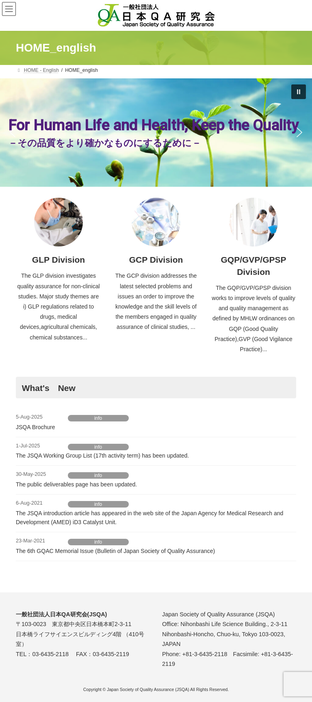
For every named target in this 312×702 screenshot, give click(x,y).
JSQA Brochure (35, 427)
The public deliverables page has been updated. (76, 484)
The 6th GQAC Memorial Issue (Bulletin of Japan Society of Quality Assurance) (115, 551)
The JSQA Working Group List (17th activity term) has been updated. (102, 455)
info (98, 418)
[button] (298, 91)
